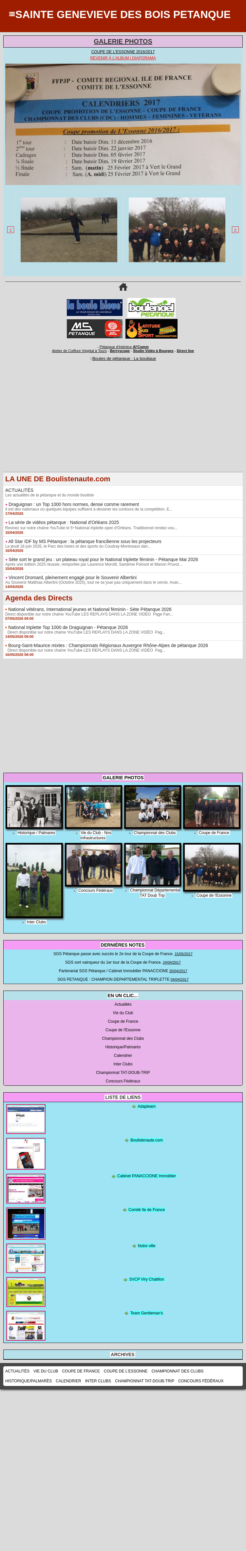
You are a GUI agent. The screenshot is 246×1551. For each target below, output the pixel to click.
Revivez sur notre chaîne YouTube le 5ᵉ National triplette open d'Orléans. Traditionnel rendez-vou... (91, 528)
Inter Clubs (36, 922)
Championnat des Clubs (155, 832)
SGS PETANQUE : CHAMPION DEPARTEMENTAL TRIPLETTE (113, 979)
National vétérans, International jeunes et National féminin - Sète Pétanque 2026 (90, 609)
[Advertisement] (123, 426)
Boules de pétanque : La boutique (124, 358)
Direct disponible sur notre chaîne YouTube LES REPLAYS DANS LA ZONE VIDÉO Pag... (85, 632)
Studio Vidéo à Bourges (153, 351)
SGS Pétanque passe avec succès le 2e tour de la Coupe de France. (113, 954)
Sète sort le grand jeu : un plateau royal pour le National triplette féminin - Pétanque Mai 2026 (103, 559)
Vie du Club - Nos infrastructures (96, 835)
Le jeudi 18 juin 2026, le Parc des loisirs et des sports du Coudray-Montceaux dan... (78, 546)
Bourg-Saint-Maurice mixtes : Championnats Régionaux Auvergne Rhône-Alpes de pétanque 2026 (108, 645)
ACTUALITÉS (19, 490)
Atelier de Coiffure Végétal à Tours (79, 351)
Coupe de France (214, 832)
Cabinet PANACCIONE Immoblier (146, 1176)
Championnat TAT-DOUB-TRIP (123, 1072)
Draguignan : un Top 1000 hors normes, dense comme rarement (74, 504)
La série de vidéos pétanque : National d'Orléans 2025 (64, 522)
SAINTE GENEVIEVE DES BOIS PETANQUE (123, 14)
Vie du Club (123, 1013)
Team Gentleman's (146, 1313)
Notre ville (146, 1246)
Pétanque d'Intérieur (124, 347)
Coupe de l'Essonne (214, 895)
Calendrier (123, 1055)
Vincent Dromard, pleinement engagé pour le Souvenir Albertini (73, 577)
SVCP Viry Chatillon (146, 1279)
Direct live (185, 351)
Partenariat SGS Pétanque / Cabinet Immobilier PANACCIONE (113, 971)
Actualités (122, 1004)
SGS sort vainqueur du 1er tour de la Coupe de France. (113, 962)
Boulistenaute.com (146, 1140)
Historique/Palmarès (123, 1047)
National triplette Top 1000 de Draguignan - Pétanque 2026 (68, 627)
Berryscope (120, 351)
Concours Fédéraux (95, 890)
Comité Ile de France (146, 1209)
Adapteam (147, 1106)
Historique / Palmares (36, 832)
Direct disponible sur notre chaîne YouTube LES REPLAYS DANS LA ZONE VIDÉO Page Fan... (89, 614)
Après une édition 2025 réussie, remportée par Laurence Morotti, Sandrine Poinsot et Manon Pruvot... (93, 564)
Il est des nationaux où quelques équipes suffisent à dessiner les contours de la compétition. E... (89, 509)
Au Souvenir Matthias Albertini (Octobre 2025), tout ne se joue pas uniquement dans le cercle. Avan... (93, 582)
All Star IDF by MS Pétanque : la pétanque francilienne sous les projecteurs (84, 541)
